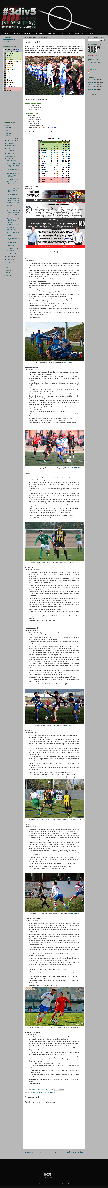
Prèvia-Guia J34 (11, 208)
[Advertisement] (9, 107)
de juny (9, 153)
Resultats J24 (92, 84)
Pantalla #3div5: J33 (13, 224)
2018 (7, 130)
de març (9, 256)
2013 (7, 270)
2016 (7, 135)
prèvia (54, 1092)
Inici (54, 1152)
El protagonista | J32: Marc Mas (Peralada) (13, 244)
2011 (7, 275)
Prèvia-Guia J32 (11, 253)
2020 (7, 125)
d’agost (9, 148)
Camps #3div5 (39, 33)
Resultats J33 (11, 227)
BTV (48, 128)
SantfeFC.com (68, 362)
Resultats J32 (11, 251)
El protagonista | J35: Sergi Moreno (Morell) (13, 175)
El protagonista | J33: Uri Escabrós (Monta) (13, 220)
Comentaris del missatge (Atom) (43, 1156)
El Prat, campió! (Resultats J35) (12, 182)
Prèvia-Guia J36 (11, 161)
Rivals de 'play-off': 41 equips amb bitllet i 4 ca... (13, 165)
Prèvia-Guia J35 (11, 186)
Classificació (16, 33)
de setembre (11, 145)
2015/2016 (45, 1092)
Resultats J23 (92, 87)
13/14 (77, 33)
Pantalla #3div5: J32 (13, 248)
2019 (7, 128)
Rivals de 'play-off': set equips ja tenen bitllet (13, 234)
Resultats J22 (92, 89)
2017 (7, 133)
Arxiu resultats (52, 33)
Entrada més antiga (75, 1152)
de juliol (9, 151)
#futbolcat (39, 1092)
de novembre (11, 140)
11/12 (91, 33)
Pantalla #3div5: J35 (13, 179)
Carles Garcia (36, 1089)
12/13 (84, 33)
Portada (6, 33)
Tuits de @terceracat (94, 62)
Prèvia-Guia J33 (11, 230)
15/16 (62, 33)
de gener (10, 262)
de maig (9, 156)
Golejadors (27, 33)
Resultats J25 (92, 82)
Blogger (68, 1183)
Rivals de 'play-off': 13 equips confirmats (13, 211)
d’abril (9, 158)
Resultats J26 (92, 80)
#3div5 (33, 1092)
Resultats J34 (11, 205)
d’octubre (10, 143)
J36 (51, 1092)
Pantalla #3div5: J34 (13, 202)
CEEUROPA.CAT (75, 96)
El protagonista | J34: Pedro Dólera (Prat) (13, 199)
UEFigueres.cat (69, 725)
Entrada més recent (33, 1152)
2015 (7, 265)
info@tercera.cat (92, 55)
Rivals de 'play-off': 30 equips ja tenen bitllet (13, 190)
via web (53, 128)
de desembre (11, 138)
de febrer (10, 259)
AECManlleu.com (73, 913)
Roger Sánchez (94, 72)
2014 (7, 267)
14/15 (70, 33)
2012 (7, 273)
